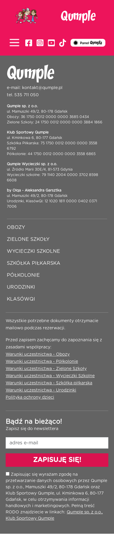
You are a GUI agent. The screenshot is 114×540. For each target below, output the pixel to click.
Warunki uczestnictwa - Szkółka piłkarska (49, 383)
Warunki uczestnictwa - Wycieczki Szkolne (50, 376)
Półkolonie (23, 275)
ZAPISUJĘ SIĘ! (57, 460)
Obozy (16, 227)
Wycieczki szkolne (33, 251)
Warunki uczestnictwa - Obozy (38, 354)
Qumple (78, 16)
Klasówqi (21, 299)
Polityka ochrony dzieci (30, 397)
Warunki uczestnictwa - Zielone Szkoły (46, 369)
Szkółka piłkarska (33, 263)
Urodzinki (21, 287)
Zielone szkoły (28, 239)
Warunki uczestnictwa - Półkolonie (42, 362)
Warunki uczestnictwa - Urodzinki (41, 390)
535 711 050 (26, 95)
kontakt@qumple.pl (42, 88)
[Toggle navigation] (16, 43)
